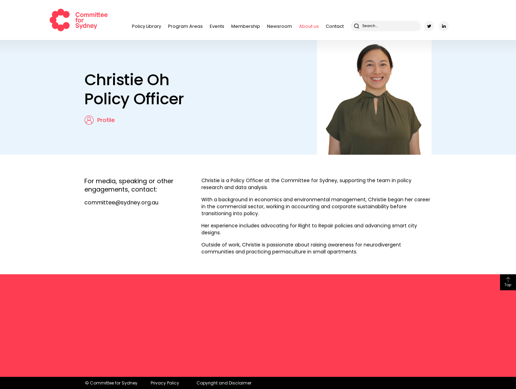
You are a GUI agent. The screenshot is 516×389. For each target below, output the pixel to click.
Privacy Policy (165, 383)
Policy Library (146, 26)
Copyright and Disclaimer (224, 383)
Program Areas (185, 26)
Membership (245, 26)
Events (217, 26)
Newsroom (279, 26)
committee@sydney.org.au (121, 202)
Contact (335, 26)
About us (309, 26)
